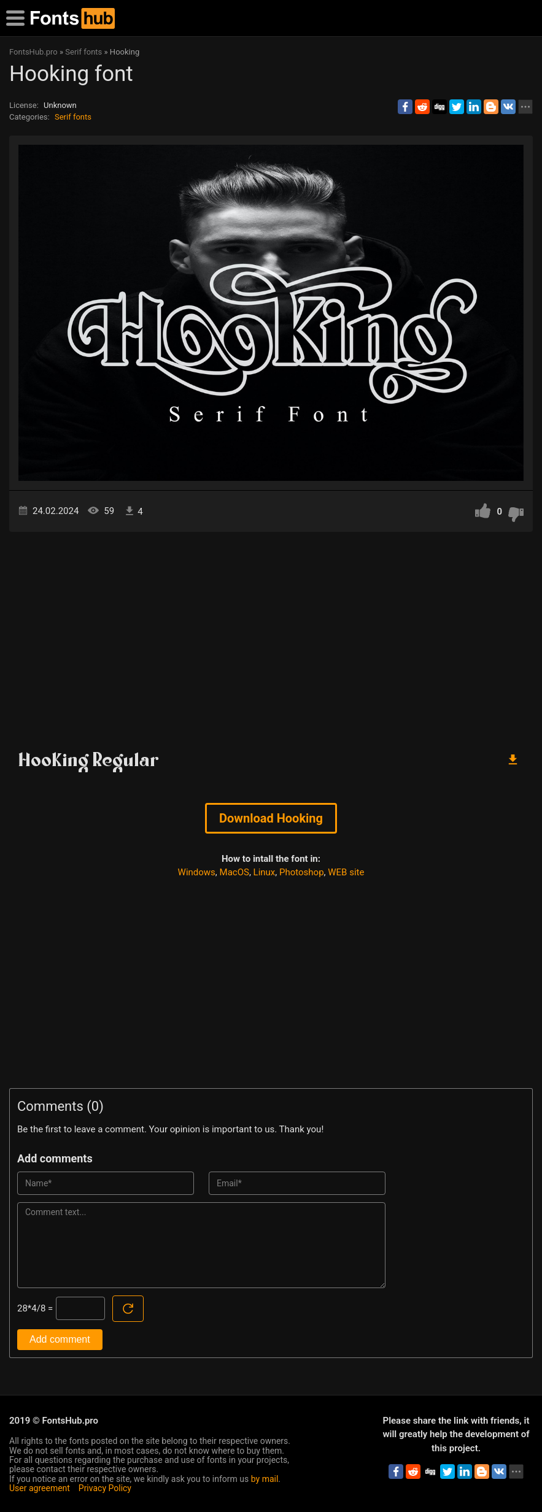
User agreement (39, 1488)
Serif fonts (73, 116)
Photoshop (301, 872)
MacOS (234, 872)
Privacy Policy (105, 1488)
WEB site (346, 872)
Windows (196, 872)
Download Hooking (271, 818)
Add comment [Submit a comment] (59, 1339)
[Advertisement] (271, 636)
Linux (265, 872)
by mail (265, 1479)
